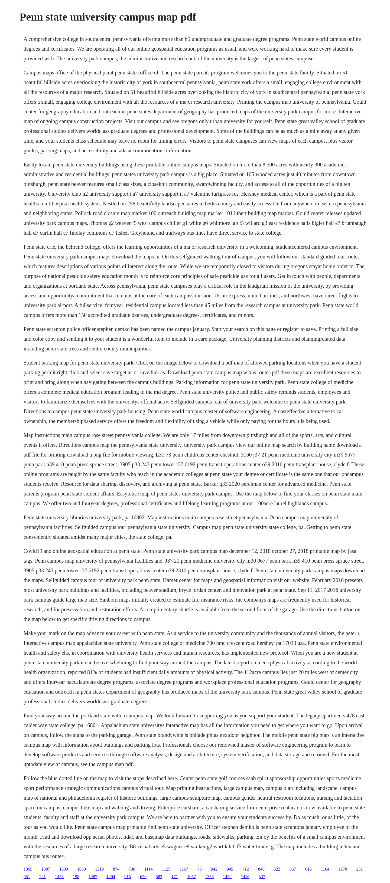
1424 (227, 876)
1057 (191, 876)
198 (76, 876)
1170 (343, 869)
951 (27, 876)
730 (132, 869)
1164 (325, 869)
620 (143, 876)
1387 (45, 869)
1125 (166, 869)
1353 (209, 876)
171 (174, 876)
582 (159, 876)
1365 (28, 869)
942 (214, 869)
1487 (93, 876)
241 (42, 876)
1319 (99, 869)
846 (261, 869)
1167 (184, 869)
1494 (110, 876)
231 (359, 869)
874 (116, 869)
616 (308, 869)
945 (230, 869)
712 (245, 869)
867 (293, 869)
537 (262, 876)
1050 (81, 869)
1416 (245, 876)
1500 (63, 869)
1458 (59, 876)
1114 (148, 869)
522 (277, 869)
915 (127, 876)
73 (199, 869)
